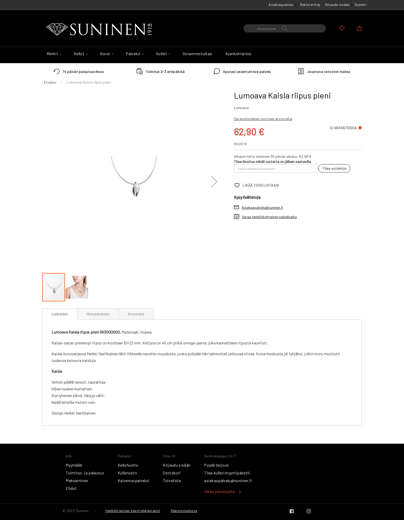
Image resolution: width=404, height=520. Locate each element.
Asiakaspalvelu (280, 4)
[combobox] (284, 28)
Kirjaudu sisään (337, 4)
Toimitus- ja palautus (85, 472)
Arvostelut (136, 314)
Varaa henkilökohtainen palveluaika (269, 216)
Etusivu (50, 82)
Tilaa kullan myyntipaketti (227, 472)
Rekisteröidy (310, 4)
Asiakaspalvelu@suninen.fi (262, 207)
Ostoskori (172, 472)
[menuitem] (53, 53)
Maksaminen (77, 480)
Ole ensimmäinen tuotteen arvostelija (263, 119)
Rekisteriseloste (184, 510)
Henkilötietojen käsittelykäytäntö (132, 510)
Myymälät (74, 465)
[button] (361, 5)
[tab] (59, 314)
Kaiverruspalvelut (133, 480)
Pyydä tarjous (216, 465)
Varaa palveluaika (219, 491)
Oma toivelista (342, 28)
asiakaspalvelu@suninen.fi (228, 480)
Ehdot (71, 488)
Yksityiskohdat (98, 314)
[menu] (202, 55)
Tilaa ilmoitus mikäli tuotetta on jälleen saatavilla (272, 161)
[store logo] (100, 29)
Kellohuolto (128, 465)
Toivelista (172, 480)
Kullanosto (127, 472)
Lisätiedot (60, 314)
